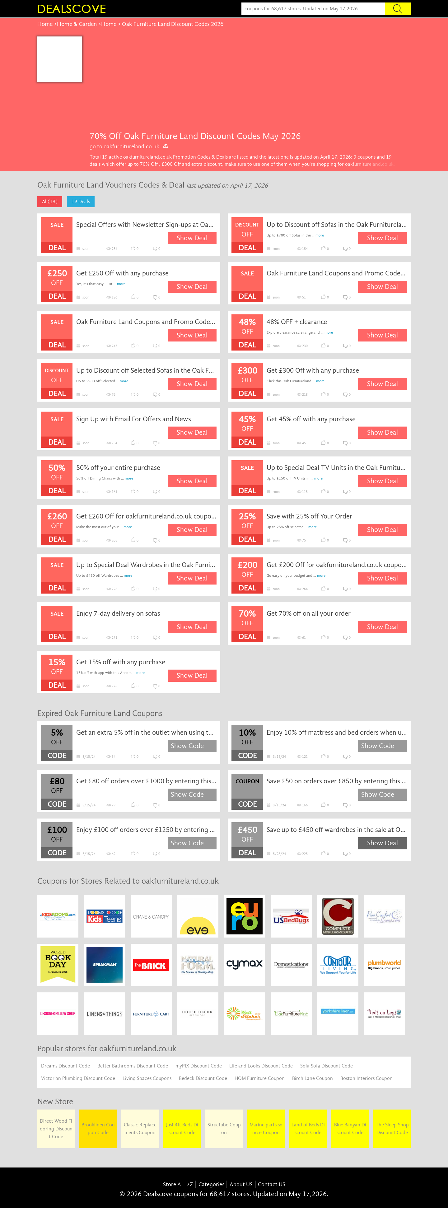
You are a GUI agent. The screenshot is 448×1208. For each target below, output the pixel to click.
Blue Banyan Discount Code (350, 1128)
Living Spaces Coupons (147, 1078)
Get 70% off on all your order (309, 613)
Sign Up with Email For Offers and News (133, 419)
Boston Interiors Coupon (366, 1078)
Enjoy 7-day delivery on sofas (118, 613)
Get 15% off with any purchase (120, 662)
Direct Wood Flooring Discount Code (56, 1128)
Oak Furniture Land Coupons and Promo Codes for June (146, 322)
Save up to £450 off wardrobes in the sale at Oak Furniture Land (337, 830)
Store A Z (178, 1184)
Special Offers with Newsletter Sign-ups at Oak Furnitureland (146, 225)
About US (241, 1184)
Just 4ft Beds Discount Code (182, 1128)
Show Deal (192, 238)
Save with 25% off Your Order (309, 516)
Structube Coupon (224, 1128)
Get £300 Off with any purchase (313, 370)
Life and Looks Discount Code (261, 1066)
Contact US (271, 1184)
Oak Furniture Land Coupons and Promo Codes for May (337, 273)
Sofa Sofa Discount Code (326, 1066)
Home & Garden (77, 24)
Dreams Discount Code (65, 1066)
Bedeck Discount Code (203, 1078)
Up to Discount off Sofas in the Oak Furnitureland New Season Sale (337, 225)
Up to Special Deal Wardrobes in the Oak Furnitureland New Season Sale (146, 565)
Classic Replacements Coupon (140, 1128)
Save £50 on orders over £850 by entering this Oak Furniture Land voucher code (337, 781)
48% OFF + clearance (297, 322)
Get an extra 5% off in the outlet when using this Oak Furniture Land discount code (146, 732)
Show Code (187, 746)
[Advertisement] (246, 83)
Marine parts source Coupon (266, 1128)
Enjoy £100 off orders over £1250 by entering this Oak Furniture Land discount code (146, 830)
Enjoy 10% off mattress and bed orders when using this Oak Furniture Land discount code (337, 732)
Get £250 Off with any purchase (122, 273)
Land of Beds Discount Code (308, 1128)
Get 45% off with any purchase (311, 419)
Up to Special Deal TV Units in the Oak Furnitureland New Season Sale (337, 468)
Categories (211, 1184)
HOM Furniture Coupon (260, 1078)
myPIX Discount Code (198, 1066)
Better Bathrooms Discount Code (132, 1066)
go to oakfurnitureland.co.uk (129, 146)
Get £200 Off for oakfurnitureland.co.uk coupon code (337, 565)
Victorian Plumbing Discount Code (78, 1078)
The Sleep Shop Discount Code (392, 1128)
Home (45, 24)
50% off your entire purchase (118, 468)
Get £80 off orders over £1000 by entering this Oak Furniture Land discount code (146, 781)
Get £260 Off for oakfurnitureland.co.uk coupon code (146, 516)
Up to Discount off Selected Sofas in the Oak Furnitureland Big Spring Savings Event (146, 370)
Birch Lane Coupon (312, 1078)
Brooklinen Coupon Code (98, 1128)
